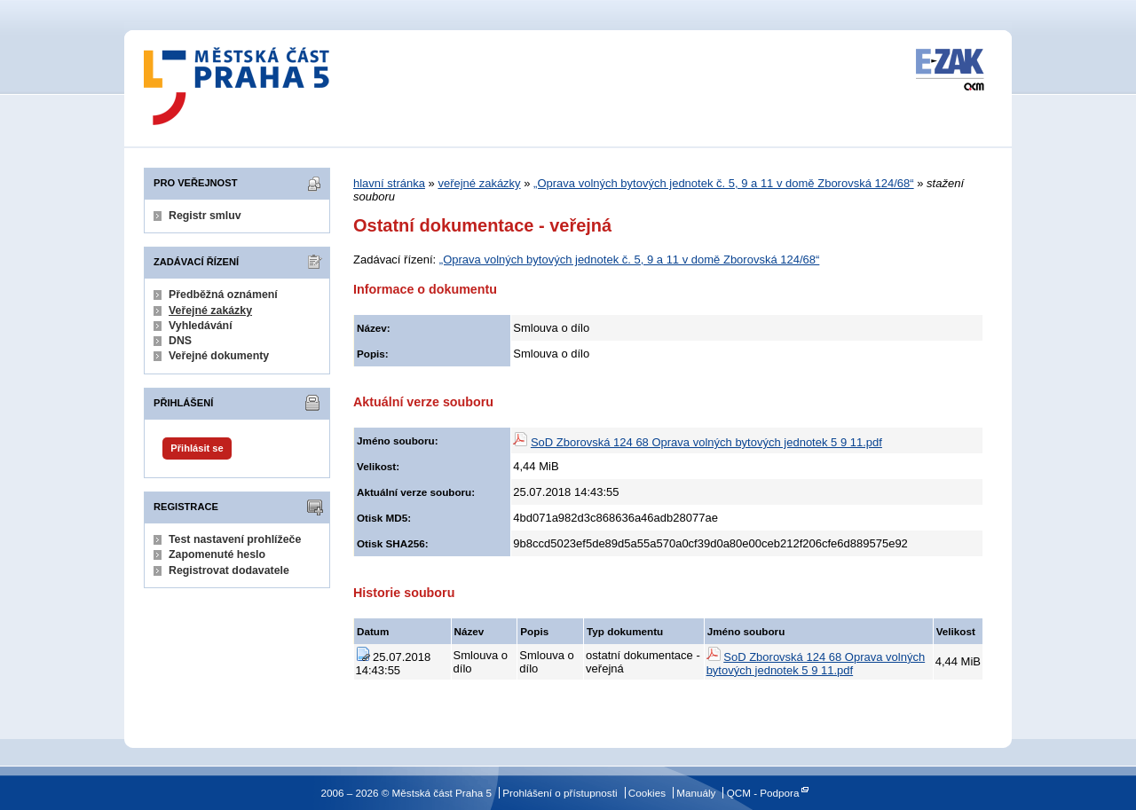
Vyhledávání (201, 325)
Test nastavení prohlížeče (235, 539)
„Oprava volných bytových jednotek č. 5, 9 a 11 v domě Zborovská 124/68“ (723, 183)
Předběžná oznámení (223, 294)
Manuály (695, 792)
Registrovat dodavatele (229, 570)
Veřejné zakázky (210, 310)
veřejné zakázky (479, 183)
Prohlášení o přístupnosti (559, 792)
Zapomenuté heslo (217, 554)
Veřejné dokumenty (219, 356)
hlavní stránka (389, 183)
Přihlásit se (196, 448)
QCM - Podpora (763, 792)
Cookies (647, 792)
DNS (180, 340)
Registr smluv (205, 215)
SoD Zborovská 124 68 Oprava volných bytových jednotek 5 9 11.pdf (706, 442)
